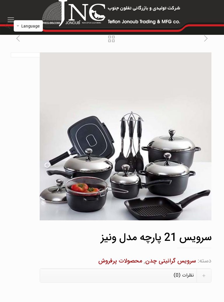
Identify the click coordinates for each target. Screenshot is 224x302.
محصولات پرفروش (120, 261)
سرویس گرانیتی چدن (170, 261)
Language (28, 26)
